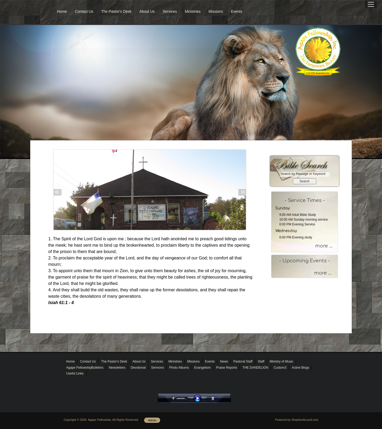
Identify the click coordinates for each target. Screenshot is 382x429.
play (198, 398)
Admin (152, 420)
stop (217, 398)
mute (174, 398)
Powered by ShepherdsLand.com (296, 419)
